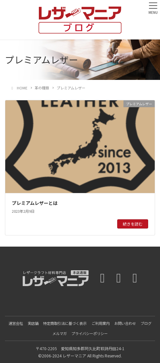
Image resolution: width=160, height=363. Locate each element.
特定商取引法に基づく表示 (65, 323)
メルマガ (59, 333)
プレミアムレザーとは (35, 203)
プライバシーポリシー (89, 333)
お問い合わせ (125, 323)
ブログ (146, 323)
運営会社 (16, 323)
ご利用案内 (101, 323)
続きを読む (133, 224)
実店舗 (33, 323)
